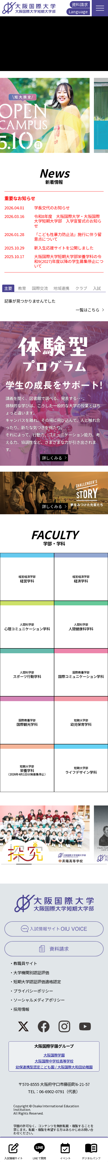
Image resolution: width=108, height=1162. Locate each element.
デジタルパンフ (91, 1150)
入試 (97, 288)
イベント (65, 1150)
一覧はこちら (87, 310)
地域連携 (61, 288)
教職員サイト (25, 963)
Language (78, 11)
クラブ (81, 288)
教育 (22, 288)
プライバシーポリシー (33, 991)
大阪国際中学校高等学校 (54, 1061)
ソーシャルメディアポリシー (39, 1000)
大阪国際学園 (54, 1055)
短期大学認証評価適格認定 (37, 981)
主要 (8, 288)
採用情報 (21, 1009)
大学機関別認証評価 (31, 972)
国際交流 (40, 288)
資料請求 (80, 4)
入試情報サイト (13, 1150)
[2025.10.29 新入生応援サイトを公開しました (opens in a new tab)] (53, 248)
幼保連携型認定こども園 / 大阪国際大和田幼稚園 (54, 1067)
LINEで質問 (39, 1150)
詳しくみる (52, 458)
